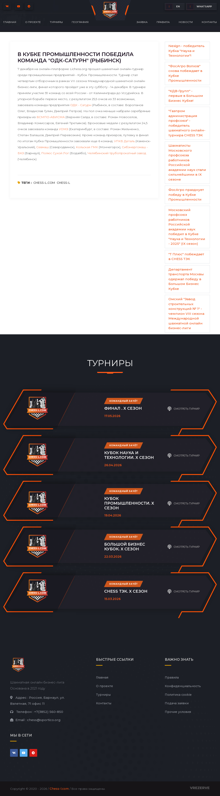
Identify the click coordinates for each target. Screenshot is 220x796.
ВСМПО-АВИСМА (51, 117)
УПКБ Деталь (124, 141)
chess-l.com (44, 183)
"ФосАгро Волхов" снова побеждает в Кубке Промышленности (185, 73)
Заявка (142, 22)
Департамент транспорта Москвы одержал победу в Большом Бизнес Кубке (186, 279)
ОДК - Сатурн (80, 105)
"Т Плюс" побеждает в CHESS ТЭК (186, 256)
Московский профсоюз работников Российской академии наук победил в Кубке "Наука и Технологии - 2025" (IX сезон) (186, 227)
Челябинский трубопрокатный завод (116, 153)
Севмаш (42, 147)
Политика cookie (178, 695)
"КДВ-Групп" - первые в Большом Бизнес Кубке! (185, 96)
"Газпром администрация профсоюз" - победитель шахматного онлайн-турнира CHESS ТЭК (186, 123)
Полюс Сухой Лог (55, 153)
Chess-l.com (59, 789)
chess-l (63, 183)
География (80, 22)
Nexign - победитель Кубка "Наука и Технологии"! (186, 51)
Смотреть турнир (184, 408)
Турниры (56, 22)
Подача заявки (177, 703)
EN (173, 6)
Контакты (209, 22)
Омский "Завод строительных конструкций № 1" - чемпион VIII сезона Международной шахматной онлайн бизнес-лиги (186, 313)
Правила (163, 22)
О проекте (33, 22)
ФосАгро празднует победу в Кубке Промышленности (186, 194)
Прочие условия (178, 712)
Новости (186, 22)
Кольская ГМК (87, 147)
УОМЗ (63, 129)
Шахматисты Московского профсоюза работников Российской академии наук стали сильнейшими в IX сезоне (187, 162)
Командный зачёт (123, 401)
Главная (9, 22)
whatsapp (199, 6)
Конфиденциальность (183, 686)
